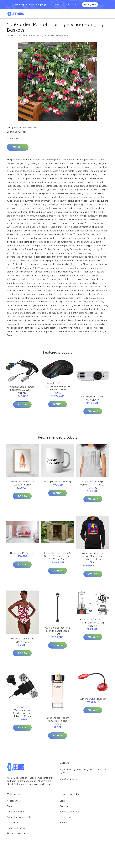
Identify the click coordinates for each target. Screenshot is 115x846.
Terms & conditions (69, 811)
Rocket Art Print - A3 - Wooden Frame (22, 483)
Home (10, 35)
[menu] (105, 14)
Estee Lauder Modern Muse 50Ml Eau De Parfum (57, 720)
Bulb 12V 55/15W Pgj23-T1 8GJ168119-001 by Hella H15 (92, 622)
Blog (62, 800)
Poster (36, 127)
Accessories (13, 800)
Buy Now (17, 147)
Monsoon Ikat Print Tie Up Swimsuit (22, 640)
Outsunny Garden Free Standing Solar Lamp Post (57, 630)
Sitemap (64, 822)
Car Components (15, 811)
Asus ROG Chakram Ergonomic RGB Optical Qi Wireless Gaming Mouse (57, 388)
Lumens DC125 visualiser (93, 698)
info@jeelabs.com (69, 779)
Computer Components (19, 817)
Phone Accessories (17, 833)
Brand (10, 806)
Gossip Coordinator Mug (57, 481)
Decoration (26, 127)
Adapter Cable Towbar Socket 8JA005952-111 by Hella (22, 389)
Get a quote (90, 4)
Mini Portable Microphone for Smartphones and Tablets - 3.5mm (22, 712)
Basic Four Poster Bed (22, 553)
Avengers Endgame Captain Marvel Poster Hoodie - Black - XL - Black (93, 558)
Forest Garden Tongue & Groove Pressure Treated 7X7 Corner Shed (57, 556)
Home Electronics (16, 828)
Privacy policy (67, 817)
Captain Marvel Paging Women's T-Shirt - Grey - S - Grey (93, 484)
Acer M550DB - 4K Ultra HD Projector (92, 398)
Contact (64, 806)
